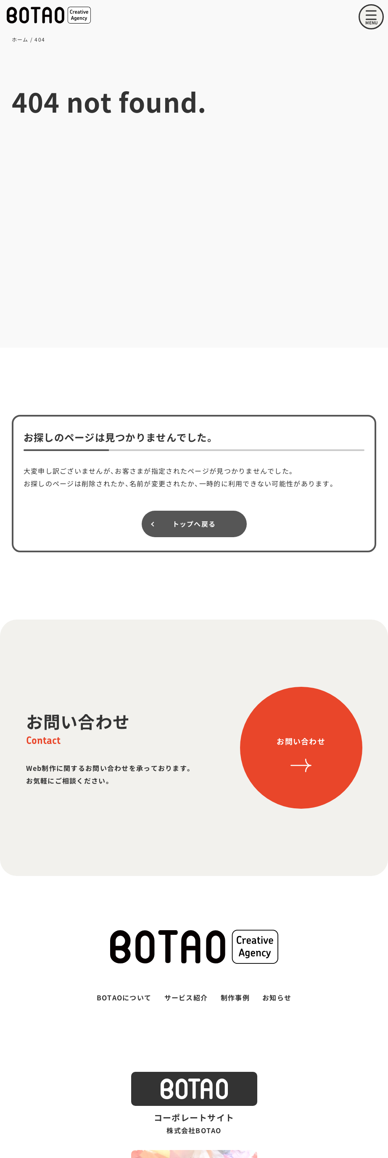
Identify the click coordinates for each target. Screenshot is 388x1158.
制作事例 (235, 997)
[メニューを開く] (371, 17)
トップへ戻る (194, 524)
